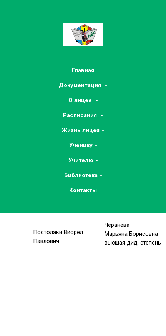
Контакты (83, 190)
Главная (83, 70)
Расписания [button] (80, 115)
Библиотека (81, 175)
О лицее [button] (80, 100)
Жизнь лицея (81, 130)
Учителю (80, 160)
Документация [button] (81, 85)
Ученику (81, 145)
